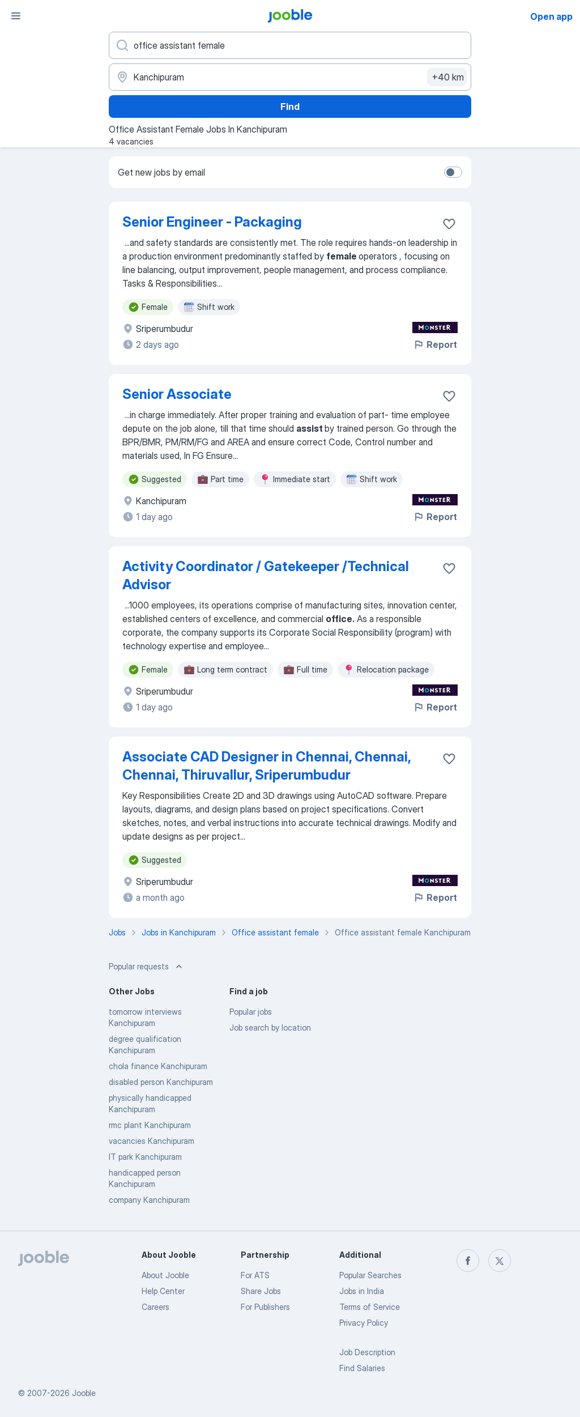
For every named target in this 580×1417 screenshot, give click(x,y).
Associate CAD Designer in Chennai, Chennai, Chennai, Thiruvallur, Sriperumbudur (266, 765)
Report (435, 344)
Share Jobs (261, 1291)
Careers (155, 1307)
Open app (551, 16)
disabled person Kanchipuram (161, 1082)
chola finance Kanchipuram (158, 1066)
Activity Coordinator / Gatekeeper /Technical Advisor (265, 575)
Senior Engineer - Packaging (212, 222)
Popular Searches (370, 1275)
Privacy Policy (363, 1322)
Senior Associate (177, 394)
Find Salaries (362, 1368)
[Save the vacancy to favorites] (449, 224)
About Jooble (165, 1275)
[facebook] (468, 1260)
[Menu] (16, 16)
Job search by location (270, 1027)
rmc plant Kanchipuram (150, 1125)
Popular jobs (250, 1011)
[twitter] (499, 1260)
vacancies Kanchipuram (151, 1141)
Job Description (367, 1352)
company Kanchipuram (149, 1200)
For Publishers (265, 1307)
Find (290, 106)
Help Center (163, 1291)
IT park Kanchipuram (145, 1156)
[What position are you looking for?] (290, 45)
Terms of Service (369, 1307)
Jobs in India (361, 1291)
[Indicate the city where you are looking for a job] (290, 77)
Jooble (84, 1393)
